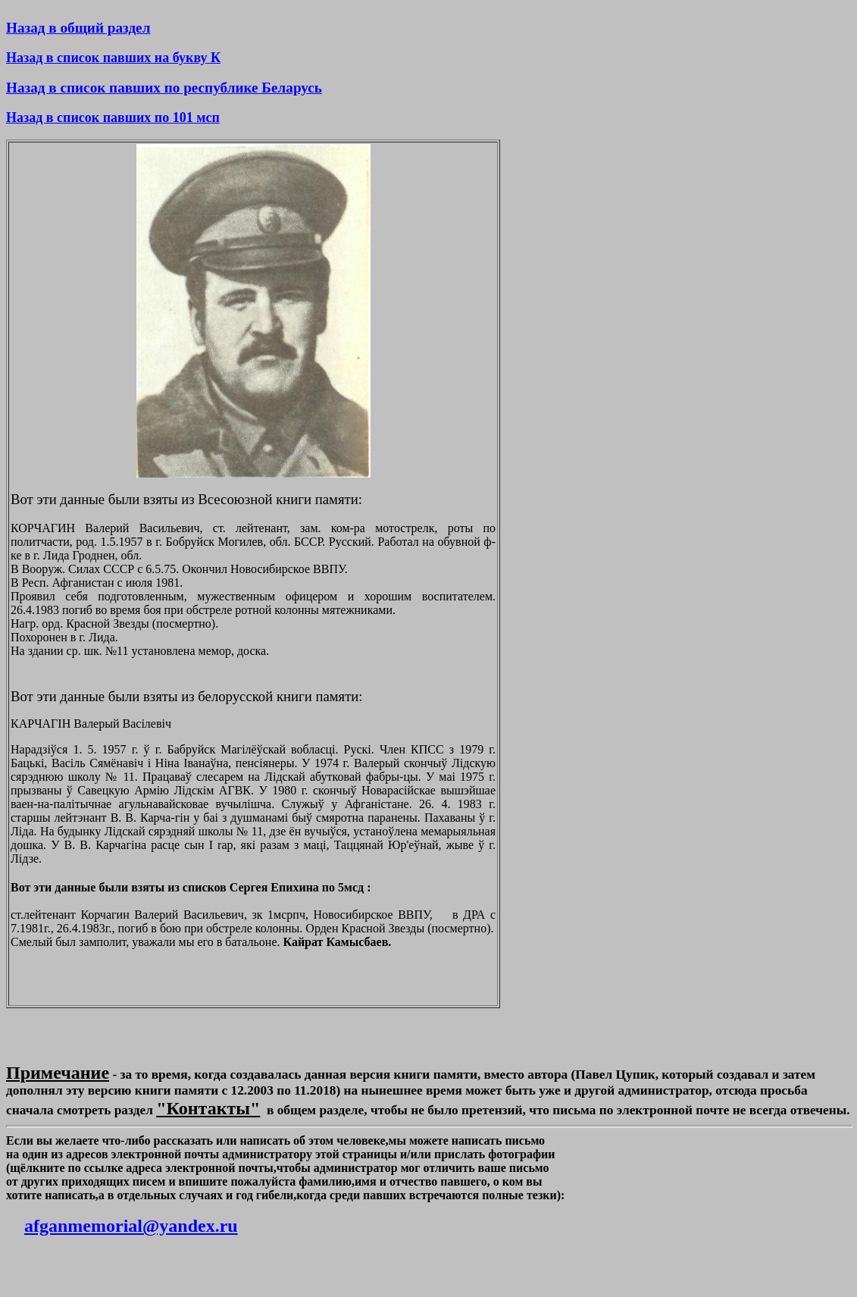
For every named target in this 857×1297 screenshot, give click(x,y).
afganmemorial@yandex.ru (131, 1226)
